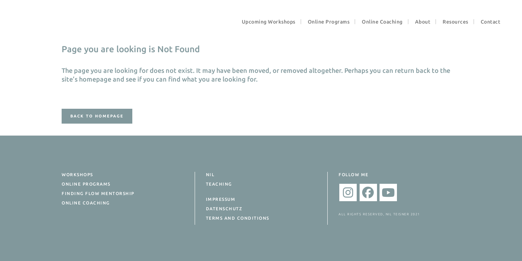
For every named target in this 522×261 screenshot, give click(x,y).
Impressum (221, 199)
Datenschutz (224, 208)
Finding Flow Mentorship (98, 193)
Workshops (77, 174)
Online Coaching (86, 202)
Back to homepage (97, 116)
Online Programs (86, 184)
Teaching (219, 184)
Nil (210, 174)
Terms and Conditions (237, 218)
